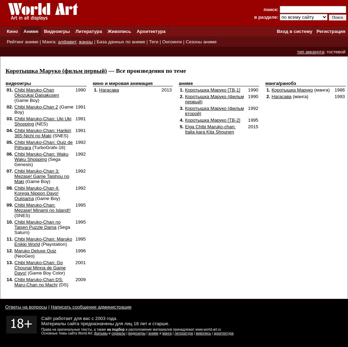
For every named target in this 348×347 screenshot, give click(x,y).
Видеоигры (57, 31)
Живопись (119, 31)
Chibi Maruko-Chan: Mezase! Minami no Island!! (43, 207)
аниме (153, 333)
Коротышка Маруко (292, 90)
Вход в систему (294, 31)
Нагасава (109, 90)
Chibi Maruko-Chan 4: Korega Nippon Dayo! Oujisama (37, 193)
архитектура (224, 333)
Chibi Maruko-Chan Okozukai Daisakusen (37, 92)
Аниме (31, 31)
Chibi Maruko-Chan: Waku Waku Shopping (42, 156)
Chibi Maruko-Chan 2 (36, 107)
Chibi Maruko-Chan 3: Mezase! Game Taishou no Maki (42, 176)
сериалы (118, 333)
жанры (86, 41)
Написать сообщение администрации (91, 307)
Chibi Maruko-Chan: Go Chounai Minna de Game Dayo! (40, 268)
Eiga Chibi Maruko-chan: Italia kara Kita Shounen (210, 129)
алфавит (67, 41)
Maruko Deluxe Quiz (35, 250)
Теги (153, 41)
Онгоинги (172, 41)
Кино (12, 31)
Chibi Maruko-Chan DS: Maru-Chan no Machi (39, 282)
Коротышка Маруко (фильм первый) (56, 71)
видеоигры (137, 333)
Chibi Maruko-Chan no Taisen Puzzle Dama (38, 224)
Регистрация (330, 31)
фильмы (101, 333)
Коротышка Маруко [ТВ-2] (212, 120)
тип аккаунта (310, 51)
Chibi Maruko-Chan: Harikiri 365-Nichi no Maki (43, 133)
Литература (89, 31)
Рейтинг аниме (22, 41)
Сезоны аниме (201, 41)
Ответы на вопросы (26, 307)
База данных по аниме (121, 41)
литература (183, 333)
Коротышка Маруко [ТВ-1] (212, 90)
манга (167, 333)
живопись (203, 333)
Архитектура (151, 31)
